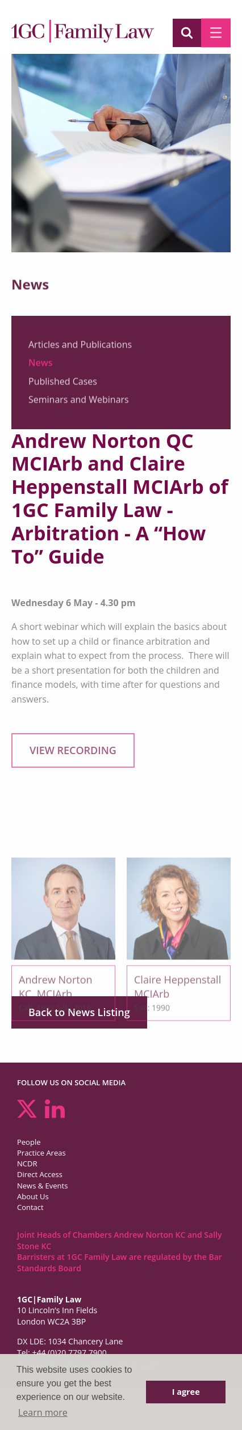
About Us (33, 1196)
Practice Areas (41, 1153)
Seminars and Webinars (78, 402)
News (40, 365)
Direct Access (39, 1174)
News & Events (42, 1186)
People (28, 1142)
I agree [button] (186, 1391)
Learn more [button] (43, 1412)
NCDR (27, 1163)
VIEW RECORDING (73, 750)
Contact (30, 1207)
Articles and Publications (80, 347)
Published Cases (62, 384)
